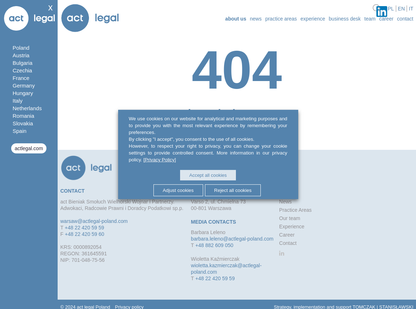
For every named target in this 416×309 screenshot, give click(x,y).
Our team (289, 218)
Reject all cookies (233, 190)
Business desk (345, 19)
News (256, 19)
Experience (312, 19)
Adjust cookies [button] (178, 190)
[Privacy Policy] (159, 159)
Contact (405, 19)
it (411, 9)
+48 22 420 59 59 (84, 227)
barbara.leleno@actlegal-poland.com (232, 239)
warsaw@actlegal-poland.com (94, 221)
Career (386, 19)
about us (235, 19)
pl (391, 9)
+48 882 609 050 (214, 245)
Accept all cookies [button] (208, 175)
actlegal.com (29, 148)
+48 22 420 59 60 (84, 234)
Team (370, 19)
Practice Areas (281, 19)
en (401, 9)
